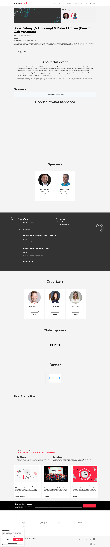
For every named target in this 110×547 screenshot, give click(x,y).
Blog (59, 522)
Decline (7, 539)
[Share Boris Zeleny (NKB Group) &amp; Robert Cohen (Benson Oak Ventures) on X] (18, 52)
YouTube (60, 523)
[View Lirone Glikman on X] (55, 303)
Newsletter (60, 521)
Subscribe (89, 506)
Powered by (90, 544)
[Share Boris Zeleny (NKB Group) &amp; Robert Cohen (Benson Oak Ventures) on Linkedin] (21, 52)
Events (61, 3)
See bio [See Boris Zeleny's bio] (45, 197)
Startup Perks (78, 3)
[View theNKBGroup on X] (44, 186)
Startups (23, 523)
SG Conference (43, 521)
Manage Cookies (12, 543)
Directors (23, 526)
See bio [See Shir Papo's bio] (76, 314)
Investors (23, 521)
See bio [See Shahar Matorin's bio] (34, 314)
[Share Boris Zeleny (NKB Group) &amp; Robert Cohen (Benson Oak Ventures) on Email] (25, 52)
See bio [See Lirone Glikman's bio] (55, 314)
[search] (91, 3)
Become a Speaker (44, 523)
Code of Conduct (32, 538)
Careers (78, 521)
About (86, 3)
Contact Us (79, 522)
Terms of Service (24, 538)
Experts (23, 522)
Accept (18, 539)
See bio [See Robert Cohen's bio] (65, 197)
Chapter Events (43, 522)
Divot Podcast (61, 525)
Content (68, 3)
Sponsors (24, 525)
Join (55, 3)
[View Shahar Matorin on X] (34, 303)
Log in (94, 3)
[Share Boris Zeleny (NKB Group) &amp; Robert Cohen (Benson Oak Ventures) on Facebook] (15, 52)
